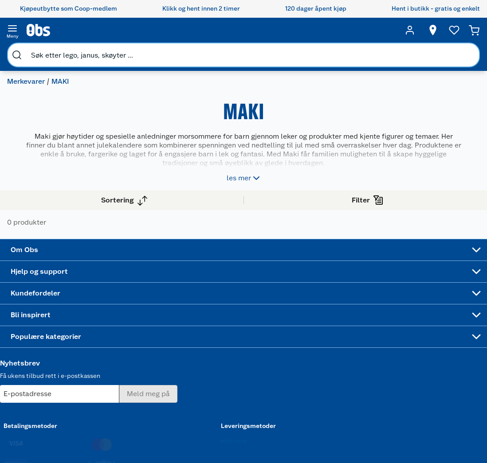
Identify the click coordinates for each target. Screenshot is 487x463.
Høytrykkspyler (319, 377)
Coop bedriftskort (196, 394)
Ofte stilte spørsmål (132, 360)
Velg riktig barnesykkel (257, 349)
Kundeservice (122, 307)
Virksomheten (52, 409)
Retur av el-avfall (194, 334)
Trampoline (313, 317)
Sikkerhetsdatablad (60, 386)
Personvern (119, 428)
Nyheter (43, 319)
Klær (303, 389)
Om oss (42, 307)
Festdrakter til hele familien (260, 311)
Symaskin (310, 400)
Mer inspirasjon (255, 399)
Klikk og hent (197, 349)
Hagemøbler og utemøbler (319, 332)
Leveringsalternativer (133, 383)
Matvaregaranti (199, 360)
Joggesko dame (310, 415)
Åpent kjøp (194, 307)
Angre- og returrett (130, 330)
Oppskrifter (256, 364)
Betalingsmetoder (381, 356)
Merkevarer (29, 51)
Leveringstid (121, 451)
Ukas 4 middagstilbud (261, 380)
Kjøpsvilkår (119, 416)
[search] (91, 30)
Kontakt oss (120, 319)
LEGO (305, 366)
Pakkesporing (122, 394)
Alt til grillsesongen (259, 330)
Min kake (191, 409)
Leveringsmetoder (443, 356)
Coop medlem (199, 319)
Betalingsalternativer (133, 371)
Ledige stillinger (55, 364)
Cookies (114, 439)
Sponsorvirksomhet (60, 420)
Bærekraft (46, 375)
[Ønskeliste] (451, 30)
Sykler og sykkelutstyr (315, 351)
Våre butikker (51, 330)
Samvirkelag (49, 397)
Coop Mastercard (194, 375)
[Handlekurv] (474, 30)
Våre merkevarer (55, 341)
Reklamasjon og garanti (125, 345)
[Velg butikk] (430, 30)
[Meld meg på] (443, 325)
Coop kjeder (49, 352)
